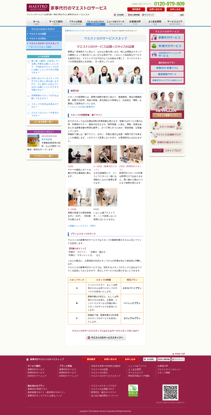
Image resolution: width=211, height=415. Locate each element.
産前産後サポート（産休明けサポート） (47, 392)
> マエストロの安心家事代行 (81, 107)
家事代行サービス (36, 369)
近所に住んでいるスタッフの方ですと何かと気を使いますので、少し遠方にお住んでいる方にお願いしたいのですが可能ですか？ (45, 84)
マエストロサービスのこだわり (106, 366)
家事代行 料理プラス (37, 389)
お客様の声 (162, 366)
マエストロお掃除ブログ (102, 389)
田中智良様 (47, 139)
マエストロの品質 (37, 34)
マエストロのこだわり (101, 31)
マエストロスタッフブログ (103, 386)
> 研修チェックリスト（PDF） (82, 226)
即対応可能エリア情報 (138, 376)
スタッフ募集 (163, 372)
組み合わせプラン (36, 386)
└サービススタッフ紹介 (40, 47)
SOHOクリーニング (37, 376)
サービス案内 (34, 366)
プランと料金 (65, 366)
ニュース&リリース (137, 366)
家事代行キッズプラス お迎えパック (45, 395)
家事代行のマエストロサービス (77, 31)
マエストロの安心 (37, 38)
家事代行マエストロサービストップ (47, 359)
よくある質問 (134, 369)
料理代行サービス (36, 372)
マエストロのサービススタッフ (44, 43)
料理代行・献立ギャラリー (103, 392)
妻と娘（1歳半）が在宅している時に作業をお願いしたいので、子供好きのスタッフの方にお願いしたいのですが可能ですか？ (45, 67)
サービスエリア (135, 372)
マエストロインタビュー (169, 369)
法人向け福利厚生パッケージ (104, 395)
